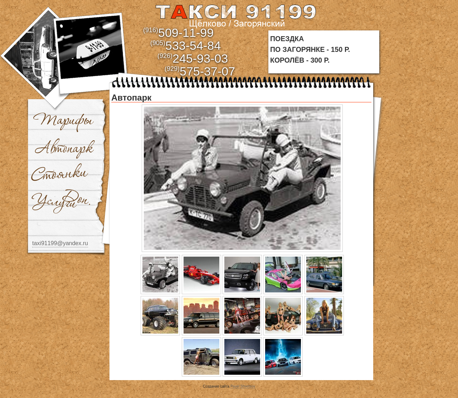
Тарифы (63, 121)
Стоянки (61, 174)
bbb (91, 47)
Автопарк (65, 147)
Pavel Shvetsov (242, 386)
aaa (235, 15)
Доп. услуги (61, 201)
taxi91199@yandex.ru (60, 243)
